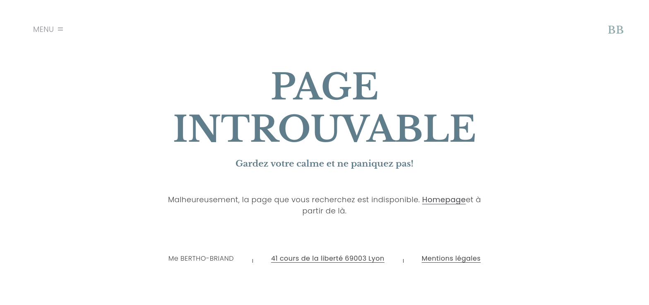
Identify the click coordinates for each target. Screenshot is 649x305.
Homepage (444, 199)
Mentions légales (451, 258)
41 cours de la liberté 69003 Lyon (328, 258)
